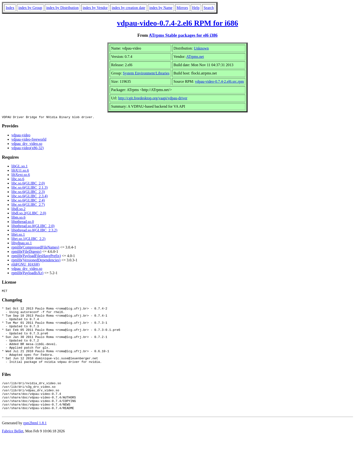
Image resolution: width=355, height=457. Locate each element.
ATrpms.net (195, 57)
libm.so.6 (18, 218)
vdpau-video (20, 136)
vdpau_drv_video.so (26, 144)
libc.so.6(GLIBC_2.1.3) (29, 188)
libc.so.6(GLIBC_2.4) (28, 201)
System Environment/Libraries (146, 73)
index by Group (30, 8)
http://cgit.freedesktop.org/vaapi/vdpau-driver (152, 98)
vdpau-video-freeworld (28, 140)
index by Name (161, 8)
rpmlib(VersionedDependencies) (35, 261)
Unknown (201, 48)
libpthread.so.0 (22, 222)
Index (10, 8)
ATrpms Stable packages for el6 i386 (183, 35)
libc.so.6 (17, 180)
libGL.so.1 (19, 167)
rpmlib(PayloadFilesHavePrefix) (36, 256)
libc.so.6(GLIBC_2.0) (28, 184)
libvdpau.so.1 (21, 244)
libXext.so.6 (20, 175)
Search (209, 8)
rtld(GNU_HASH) (25, 265)
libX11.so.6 (20, 171)
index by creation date (128, 8)
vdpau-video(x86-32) (27, 149)
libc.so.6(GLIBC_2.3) (28, 192)
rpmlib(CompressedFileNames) (35, 248)
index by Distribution (62, 8)
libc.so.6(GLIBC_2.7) (28, 205)
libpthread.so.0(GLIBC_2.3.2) (34, 231)
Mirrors (182, 8)
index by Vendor (95, 8)
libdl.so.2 (18, 210)
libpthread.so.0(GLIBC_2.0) (33, 227)
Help (196, 8)
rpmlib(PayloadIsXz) (27, 274)
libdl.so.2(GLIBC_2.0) (28, 214)
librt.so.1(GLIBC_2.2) (28, 239)
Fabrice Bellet (12, 451)
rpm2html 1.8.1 (35, 443)
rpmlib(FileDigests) (26, 252)
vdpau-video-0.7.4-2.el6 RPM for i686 (177, 23)
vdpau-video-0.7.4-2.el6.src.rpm (219, 81)
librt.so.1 (18, 235)
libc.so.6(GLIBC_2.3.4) (29, 197)
